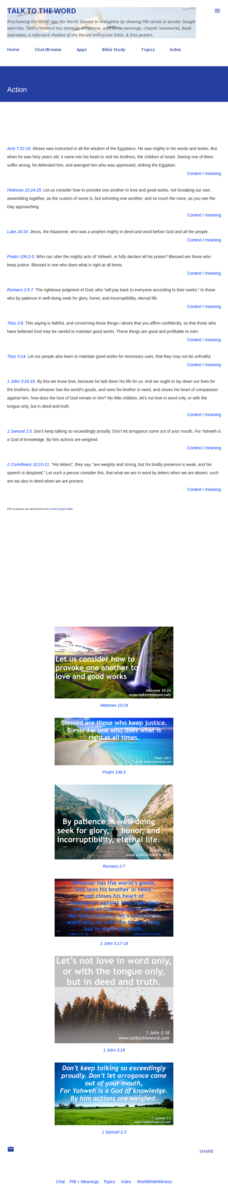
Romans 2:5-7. (20, 289)
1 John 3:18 (114, 1050)
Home (13, 49)
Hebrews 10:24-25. (24, 190)
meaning (213, 173)
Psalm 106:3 (114, 772)
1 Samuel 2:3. (20, 431)
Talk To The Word (41, 10)
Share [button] (207, 1151)
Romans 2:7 (114, 866)
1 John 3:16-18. (21, 381)
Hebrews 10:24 (114, 705)
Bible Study (114, 49)
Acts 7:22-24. (19, 148)
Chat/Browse (48, 49)
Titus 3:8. (15, 323)
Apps (82, 49)
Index (175, 49)
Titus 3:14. (16, 356)
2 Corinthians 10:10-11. (28, 464)
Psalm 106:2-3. (21, 256)
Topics (148, 49)
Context (194, 173)
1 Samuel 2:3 (114, 1132)
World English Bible (61, 509)
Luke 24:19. (18, 231)
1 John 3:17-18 (114, 943)
